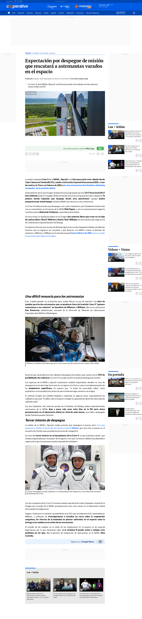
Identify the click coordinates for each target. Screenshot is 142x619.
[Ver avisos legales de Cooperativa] (117, 15)
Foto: (28, 93)
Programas (80, 13)
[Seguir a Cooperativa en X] (18, 1)
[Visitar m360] (120, 15)
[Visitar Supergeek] (123, 15)
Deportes (30, 13)
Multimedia (70, 13)
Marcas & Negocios (92, 13)
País (13, 13)
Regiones (38, 13)
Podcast (61, 13)
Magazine (21, 13)
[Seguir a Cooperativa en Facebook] (15, 1)
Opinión (53, 13)
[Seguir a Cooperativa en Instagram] (21, 1)
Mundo (46, 13)
